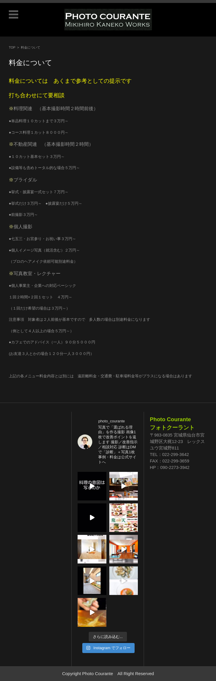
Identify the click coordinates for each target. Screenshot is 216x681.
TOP (12, 47)
